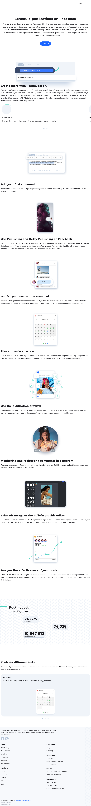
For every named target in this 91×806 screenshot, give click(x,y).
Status (3, 778)
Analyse (50, 768)
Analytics (4, 757)
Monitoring (5, 754)
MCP (2, 784)
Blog (48, 747)
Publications (51, 765)
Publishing (5, 747)
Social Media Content (55, 761)
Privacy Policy (52, 785)
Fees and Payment (54, 774)
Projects (50, 758)
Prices (3, 771)
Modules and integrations (57, 771)
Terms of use (52, 782)
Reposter (4, 760)
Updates (4, 774)
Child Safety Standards (55, 788)
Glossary (50, 751)
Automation (5, 751)
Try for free (45, 43)
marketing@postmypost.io (23, 800)
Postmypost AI (6, 763)
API (2, 781)
